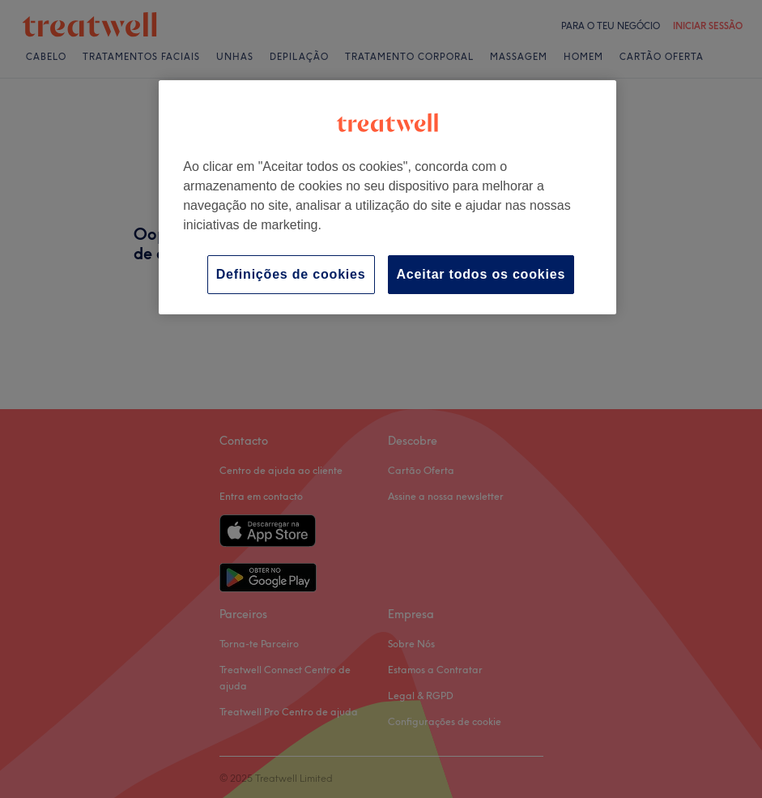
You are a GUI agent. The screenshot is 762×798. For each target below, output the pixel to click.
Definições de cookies (291, 274)
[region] (387, 197)
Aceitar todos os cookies (481, 274)
